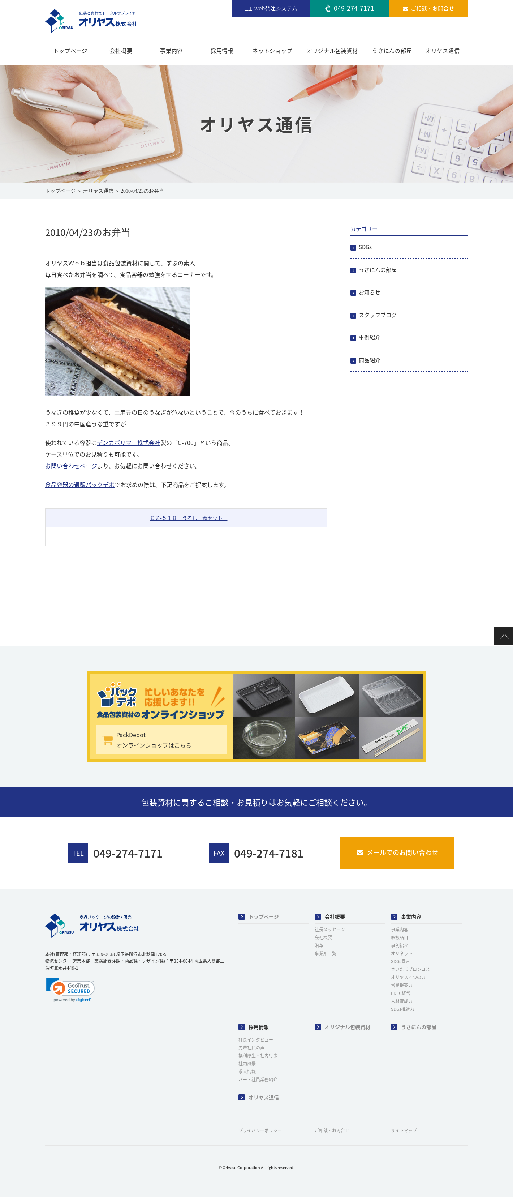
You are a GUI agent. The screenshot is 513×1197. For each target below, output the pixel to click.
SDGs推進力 (402, 1009)
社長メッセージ (330, 929)
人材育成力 (402, 1001)
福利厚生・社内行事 (257, 1055)
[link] (70, 990)
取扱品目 (399, 937)
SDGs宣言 (400, 961)
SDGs (365, 247)
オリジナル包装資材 (332, 51)
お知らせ (369, 292)
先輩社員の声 (251, 1047)
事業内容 (171, 51)
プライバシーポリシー (260, 1130)
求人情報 (247, 1071)
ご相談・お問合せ (332, 1130)
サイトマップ (404, 1130)
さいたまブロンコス (410, 969)
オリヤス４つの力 (408, 977)
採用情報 (222, 51)
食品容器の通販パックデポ (80, 484)
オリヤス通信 (443, 51)
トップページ (70, 51)
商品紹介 (369, 360)
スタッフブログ (378, 315)
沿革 (319, 945)
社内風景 (247, 1063)
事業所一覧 (325, 953)
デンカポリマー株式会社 (128, 442)
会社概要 (120, 51)
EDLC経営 (400, 993)
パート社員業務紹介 (257, 1079)
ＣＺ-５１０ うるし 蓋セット (189, 517)
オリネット (402, 953)
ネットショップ (272, 51)
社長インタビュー (255, 1039)
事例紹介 (369, 337)
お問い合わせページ (71, 465)
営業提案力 (402, 985)
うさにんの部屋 (392, 51)
